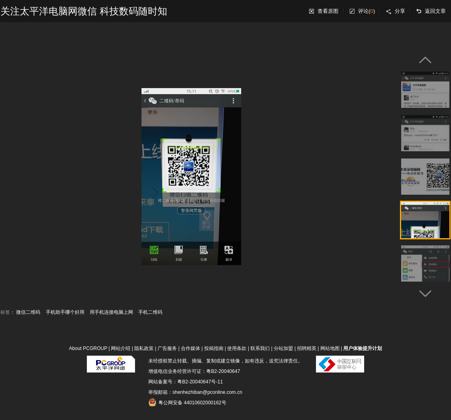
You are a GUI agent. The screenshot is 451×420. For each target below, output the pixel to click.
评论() (366, 11)
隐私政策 (144, 348)
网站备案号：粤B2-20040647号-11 (185, 382)
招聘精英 (306, 348)
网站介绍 (120, 348)
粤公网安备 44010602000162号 (187, 402)
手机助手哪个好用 (65, 312)
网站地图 (330, 348)
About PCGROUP (88, 348)
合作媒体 (190, 348)
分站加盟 (283, 348)
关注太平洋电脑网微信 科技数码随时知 (83, 11)
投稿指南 (213, 348)
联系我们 (260, 348)
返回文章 (435, 11)
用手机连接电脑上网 (111, 312)
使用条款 (236, 348)
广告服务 (167, 348)
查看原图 (328, 11)
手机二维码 (150, 312)
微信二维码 (28, 312)
